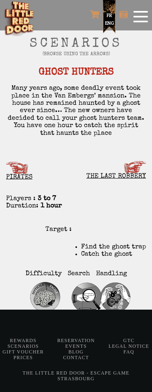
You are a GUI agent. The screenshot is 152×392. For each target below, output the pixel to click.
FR (109, 15)
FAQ (128, 352)
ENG (109, 23)
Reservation (76, 340)
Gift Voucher (23, 352)
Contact (76, 357)
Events (76, 346)
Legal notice (129, 346)
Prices (23, 357)
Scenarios (23, 346)
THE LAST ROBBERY (116, 170)
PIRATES (19, 171)
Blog (76, 352)
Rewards (23, 340)
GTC (129, 340)
